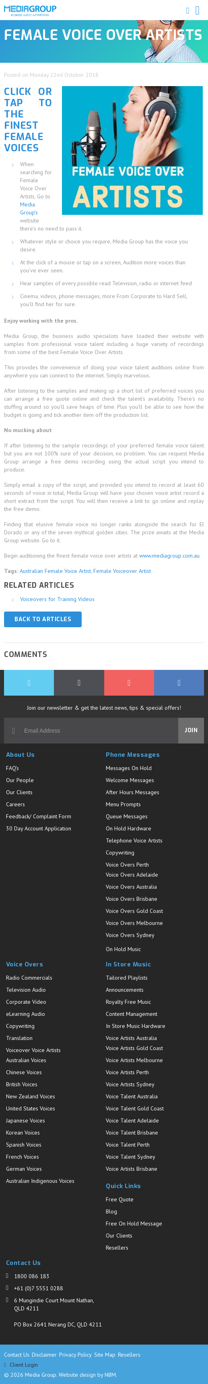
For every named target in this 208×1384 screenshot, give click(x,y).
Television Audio (26, 989)
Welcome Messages (130, 780)
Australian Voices (26, 1060)
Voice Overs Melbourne (134, 923)
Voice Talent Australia (132, 1096)
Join (191, 730)
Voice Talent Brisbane (132, 1132)
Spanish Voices (23, 1144)
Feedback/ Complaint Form (38, 816)
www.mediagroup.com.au (169, 555)
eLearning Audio (25, 1013)
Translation (19, 1038)
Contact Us (16, 1354)
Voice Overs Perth (127, 864)
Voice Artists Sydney (130, 1084)
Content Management (131, 1013)
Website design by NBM (87, 1374)
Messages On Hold (129, 768)
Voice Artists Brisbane (131, 1168)
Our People (20, 780)
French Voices (22, 1156)
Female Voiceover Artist (122, 571)
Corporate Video (26, 1001)
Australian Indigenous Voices (40, 1180)
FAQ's (12, 768)
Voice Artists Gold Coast (134, 1048)
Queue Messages (127, 816)
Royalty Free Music (128, 1001)
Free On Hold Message (134, 1223)
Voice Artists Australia (131, 1038)
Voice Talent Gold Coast (135, 1108)
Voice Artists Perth (127, 1072)
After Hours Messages (132, 792)
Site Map (104, 1354)
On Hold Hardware (128, 828)
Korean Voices (23, 1132)
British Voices (21, 1084)
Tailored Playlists (127, 977)
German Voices (24, 1168)
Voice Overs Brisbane (131, 898)
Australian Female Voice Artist (55, 571)
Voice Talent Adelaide (132, 1120)
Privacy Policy (75, 1354)
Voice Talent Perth (128, 1144)
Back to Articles (42, 619)
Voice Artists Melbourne (134, 1060)
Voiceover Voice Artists (33, 1050)
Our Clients (19, 792)
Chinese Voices (24, 1072)
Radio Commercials (29, 977)
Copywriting (120, 852)
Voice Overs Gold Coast (134, 910)
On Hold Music (123, 949)
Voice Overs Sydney (130, 935)
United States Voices (30, 1108)
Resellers (117, 1247)
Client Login (21, 1365)
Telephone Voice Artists (134, 840)
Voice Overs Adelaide (132, 874)
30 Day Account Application (38, 828)
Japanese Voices (25, 1120)
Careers (15, 804)
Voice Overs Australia (131, 886)
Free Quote (120, 1199)
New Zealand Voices (30, 1096)
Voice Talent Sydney (130, 1156)
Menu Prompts (123, 804)
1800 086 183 (31, 1276)
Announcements (125, 989)
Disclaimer (44, 1354)
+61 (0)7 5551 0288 (38, 1288)
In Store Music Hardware (135, 1026)
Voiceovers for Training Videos (57, 599)
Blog (111, 1211)
